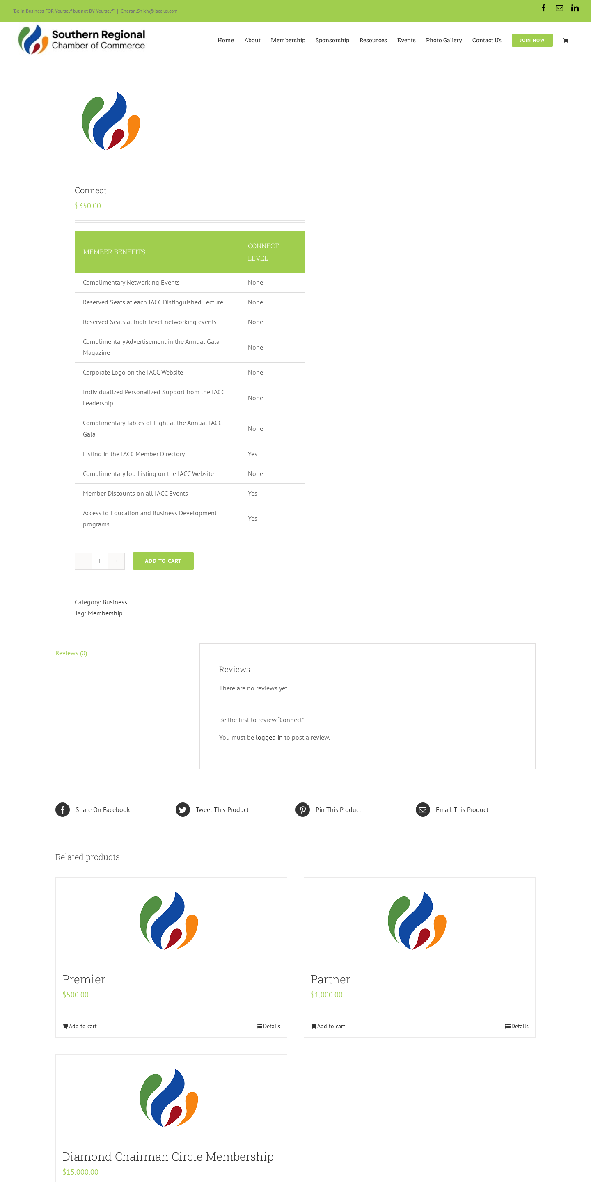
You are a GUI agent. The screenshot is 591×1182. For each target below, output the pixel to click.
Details (271, 1026)
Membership (105, 613)
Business (115, 602)
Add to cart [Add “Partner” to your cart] (331, 1026)
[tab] (117, 653)
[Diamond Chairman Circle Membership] (171, 1098)
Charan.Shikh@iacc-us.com (149, 11)
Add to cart (163, 561)
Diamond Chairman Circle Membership (168, 1156)
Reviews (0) (71, 653)
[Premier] (171, 921)
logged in (269, 737)
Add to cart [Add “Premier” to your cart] (83, 1026)
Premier (83, 979)
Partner (330, 979)
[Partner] (419, 921)
